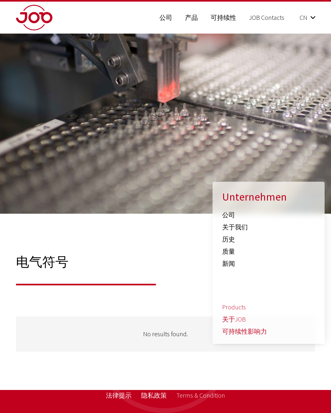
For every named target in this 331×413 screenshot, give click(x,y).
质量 (228, 251)
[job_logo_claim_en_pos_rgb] (50, 17)
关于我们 (235, 227)
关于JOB (234, 319)
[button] (307, 17)
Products (234, 307)
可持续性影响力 (244, 331)
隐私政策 (154, 395)
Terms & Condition (200, 395)
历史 (228, 239)
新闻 (228, 263)
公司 (228, 215)
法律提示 (119, 395)
